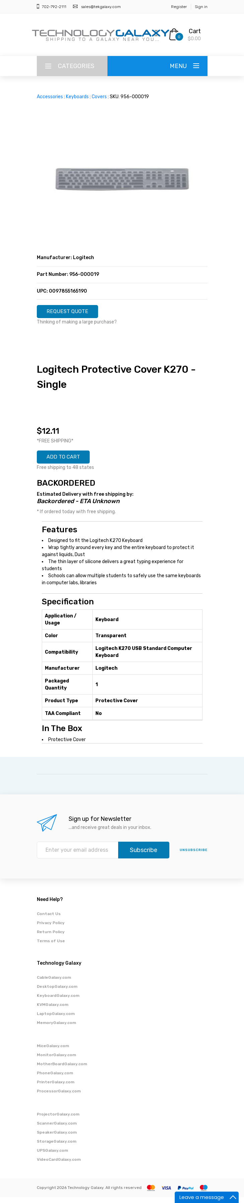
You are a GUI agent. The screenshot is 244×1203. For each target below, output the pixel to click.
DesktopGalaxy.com (57, 992)
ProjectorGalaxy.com (58, 1120)
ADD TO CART (68, 461)
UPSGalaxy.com (52, 1156)
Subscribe (143, 856)
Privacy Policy (51, 928)
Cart (195, 31)
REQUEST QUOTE (73, 313)
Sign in (201, 6)
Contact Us (49, 919)
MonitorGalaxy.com (56, 1061)
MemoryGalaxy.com (56, 1028)
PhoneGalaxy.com (55, 1079)
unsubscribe (194, 856)
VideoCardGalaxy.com (59, 1165)
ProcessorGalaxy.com (59, 1097)
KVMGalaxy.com (52, 1010)
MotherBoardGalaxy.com (62, 1070)
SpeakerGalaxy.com (57, 1138)
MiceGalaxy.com (53, 1051)
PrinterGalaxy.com (55, 1088)
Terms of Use (51, 947)
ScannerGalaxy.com (57, 1129)
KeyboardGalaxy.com (58, 1001)
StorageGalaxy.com (56, 1147)
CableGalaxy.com (54, 983)
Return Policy (51, 938)
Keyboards (77, 97)
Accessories (50, 97)
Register (179, 6)
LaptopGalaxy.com (56, 1019)
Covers (99, 97)
